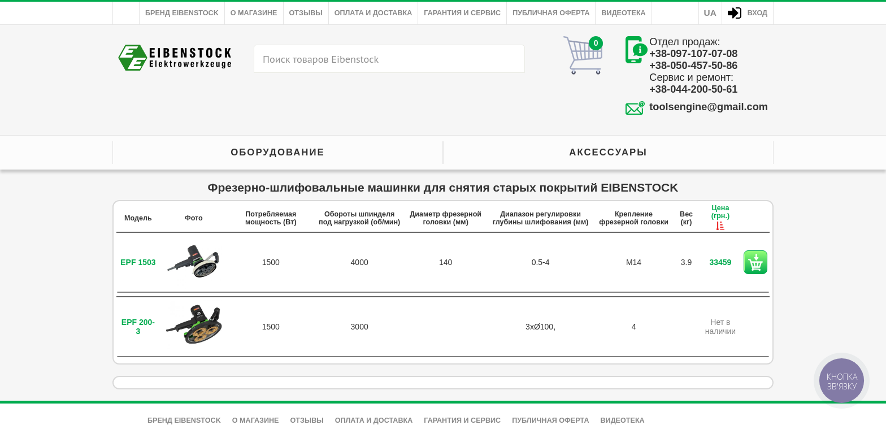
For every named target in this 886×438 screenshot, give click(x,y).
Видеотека (623, 13)
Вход (757, 13)
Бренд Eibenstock (182, 13)
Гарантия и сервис (462, 13)
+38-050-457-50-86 (693, 65)
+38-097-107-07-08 (693, 53)
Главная (126, 13)
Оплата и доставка (373, 13)
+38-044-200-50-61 (693, 89)
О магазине (254, 13)
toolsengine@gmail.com (708, 106)
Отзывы (306, 13)
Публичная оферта (551, 13)
